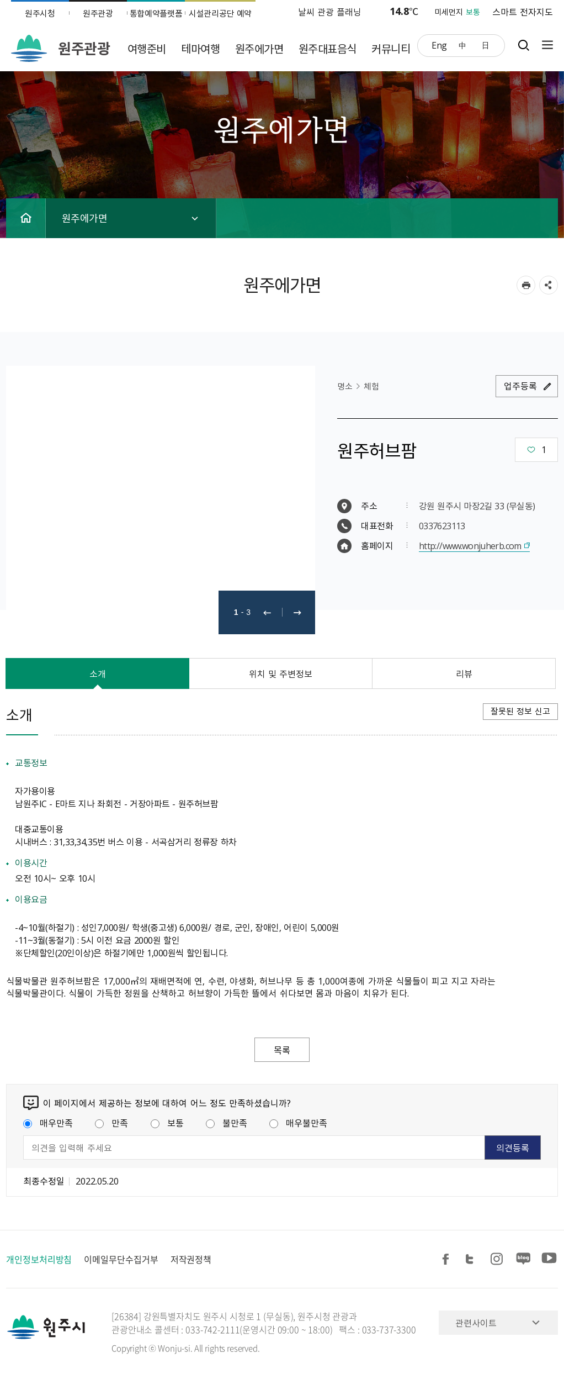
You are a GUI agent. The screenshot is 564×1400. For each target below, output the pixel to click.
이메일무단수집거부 (121, 1259)
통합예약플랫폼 (156, 13)
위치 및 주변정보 (281, 673)
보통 (167, 1123)
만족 (111, 1123)
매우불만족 (298, 1123)
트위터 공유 (473, 1259)
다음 (297, 612)
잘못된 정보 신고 (520, 711)
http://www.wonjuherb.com (470, 545)
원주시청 (40, 13)
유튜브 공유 (549, 1259)
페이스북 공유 (447, 1259)
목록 (282, 1049)
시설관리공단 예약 (220, 13)
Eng (439, 44)
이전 (267, 612)
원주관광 (98, 13)
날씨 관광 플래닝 (330, 12)
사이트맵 (544, 45)
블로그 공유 (524, 1259)
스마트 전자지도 (522, 12)
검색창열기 (523, 45)
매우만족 (48, 1123)
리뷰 (464, 673)
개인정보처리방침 (39, 1259)
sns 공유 (548, 285)
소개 (97, 673)
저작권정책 (191, 1259)
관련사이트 (476, 1322)
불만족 (226, 1123)
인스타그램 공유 (498, 1259)
